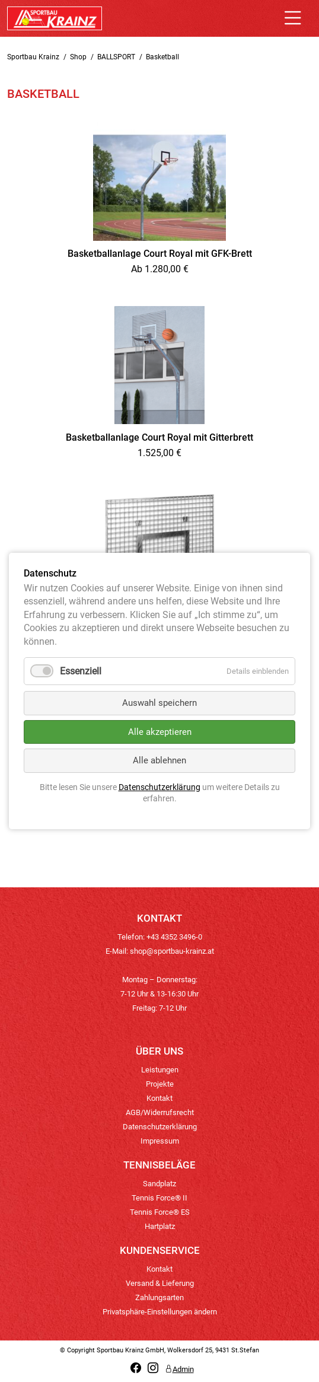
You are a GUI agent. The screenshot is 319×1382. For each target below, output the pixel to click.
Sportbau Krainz (33, 57)
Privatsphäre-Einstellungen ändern (160, 1311)
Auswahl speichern (159, 703)
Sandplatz (159, 1183)
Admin (179, 1369)
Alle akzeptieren (160, 732)
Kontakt (159, 1098)
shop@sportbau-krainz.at (172, 951)
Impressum (160, 1140)
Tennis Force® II (159, 1197)
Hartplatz (160, 1226)
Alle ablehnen (159, 760)
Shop (78, 57)
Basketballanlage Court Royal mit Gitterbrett (159, 437)
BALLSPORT (116, 57)
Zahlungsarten (159, 1297)
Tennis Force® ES (160, 1212)
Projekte (160, 1084)
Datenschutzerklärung (160, 1126)
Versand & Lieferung (160, 1283)
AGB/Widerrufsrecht (160, 1112)
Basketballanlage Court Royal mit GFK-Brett (160, 253)
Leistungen (159, 1069)
